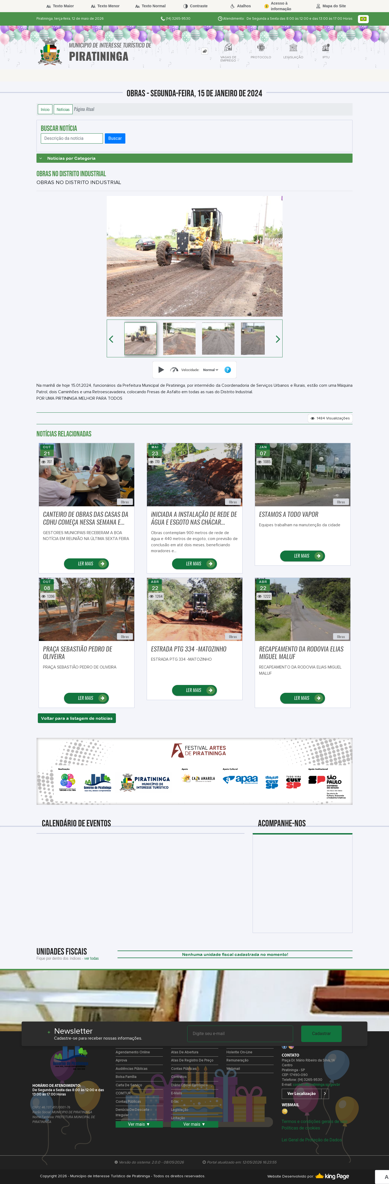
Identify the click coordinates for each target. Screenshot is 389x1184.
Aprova (121, 1060)
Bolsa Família (126, 1077)
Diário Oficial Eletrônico (189, 1085)
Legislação (179, 1110)
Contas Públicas (128, 1102)
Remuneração (237, 1060)
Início (45, 109)
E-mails (176, 1093)
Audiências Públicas (131, 1069)
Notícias (63, 109)
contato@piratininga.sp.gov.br (316, 1085)
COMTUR (123, 1093)
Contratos (179, 1077)
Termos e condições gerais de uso (314, 1121)
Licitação (178, 1118)
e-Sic (175, 1102)
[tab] (204, 51)
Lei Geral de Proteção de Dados (312, 1139)
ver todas (91, 958)
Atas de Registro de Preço (192, 1060)
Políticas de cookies (301, 1128)
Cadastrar (321, 1033)
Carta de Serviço (129, 1085)
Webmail (233, 1069)
